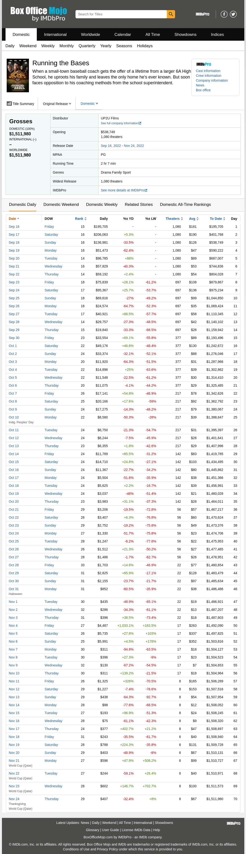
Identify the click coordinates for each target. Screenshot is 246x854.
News (200, 85)
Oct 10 (14, 417)
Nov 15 (14, 713)
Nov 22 (14, 773)
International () (23, 139)
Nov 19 (14, 745)
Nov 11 (14, 681)
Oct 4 (13, 370)
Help (156, 830)
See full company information (121, 123)
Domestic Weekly (102, 204)
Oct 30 (14, 581)
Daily (10, 46)
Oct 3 (13, 362)
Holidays (145, 46)
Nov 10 (14, 673)
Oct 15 (14, 462)
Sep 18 (14, 242)
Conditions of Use (76, 849)
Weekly (48, 46)
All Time (152, 34)
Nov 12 (14, 689)
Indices (217, 34)
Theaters (173, 219)
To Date (216, 219)
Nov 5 (13, 633)
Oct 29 (14, 573)
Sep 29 (14, 330)
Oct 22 (14, 517)
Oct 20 (14, 501)
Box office (203, 90)
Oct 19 (14, 493)
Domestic (21, 34)
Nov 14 (14, 705)
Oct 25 (14, 541)
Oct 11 (14, 430)
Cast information (208, 71)
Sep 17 (14, 234)
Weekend (28, 46)
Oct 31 (14, 589)
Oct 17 (14, 478)
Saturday (51, 234)
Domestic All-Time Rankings (185, 204)
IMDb (143, 837)
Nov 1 (13, 602)
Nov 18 (14, 737)
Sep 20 (14, 258)
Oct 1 (13, 346)
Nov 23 (14, 786)
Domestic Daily (22, 204)
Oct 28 (14, 565)
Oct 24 (14, 533)
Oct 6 (13, 385)
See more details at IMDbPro (124, 190)
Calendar (122, 34)
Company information (212, 80)
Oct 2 (13, 354)
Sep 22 (14, 274)
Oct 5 (13, 377)
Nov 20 (14, 753)
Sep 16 (14, 226)
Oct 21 (14, 509)
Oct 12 (14, 438)
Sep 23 (14, 282)
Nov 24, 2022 (134, 146)
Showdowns (185, 34)
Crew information (208, 76)
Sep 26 (14, 306)
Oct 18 (14, 486)
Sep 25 (14, 298)
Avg (192, 219)
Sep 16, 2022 (111, 146)
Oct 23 (14, 525)
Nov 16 (14, 721)
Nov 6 (13, 641)
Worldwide (90, 34)
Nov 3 (13, 617)
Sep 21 (14, 266)
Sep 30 (14, 338)
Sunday (50, 242)
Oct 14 (14, 454)
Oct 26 (14, 549)
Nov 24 (14, 799)
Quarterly (87, 46)
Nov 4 (13, 625)
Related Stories (139, 204)
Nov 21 (14, 761)
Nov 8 (13, 657)
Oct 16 (14, 470)
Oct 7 (13, 393)
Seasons (124, 46)
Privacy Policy (107, 849)
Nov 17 (14, 729)
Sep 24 (14, 290)
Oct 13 (14, 446)
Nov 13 (14, 697)
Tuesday (51, 258)
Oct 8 (13, 401)
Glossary (92, 830)
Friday (49, 226)
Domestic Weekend (61, 204)
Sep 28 (14, 322)
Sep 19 (14, 250)
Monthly (66, 46)
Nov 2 (13, 610)
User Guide (110, 830)
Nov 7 (13, 649)
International (55, 34)
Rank (79, 219)
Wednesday (54, 266)
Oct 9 (13, 409)
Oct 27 (14, 557)
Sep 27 (14, 314)
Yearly (106, 46)
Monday (51, 250)
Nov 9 (13, 665)
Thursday (52, 274)
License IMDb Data (136, 830)
